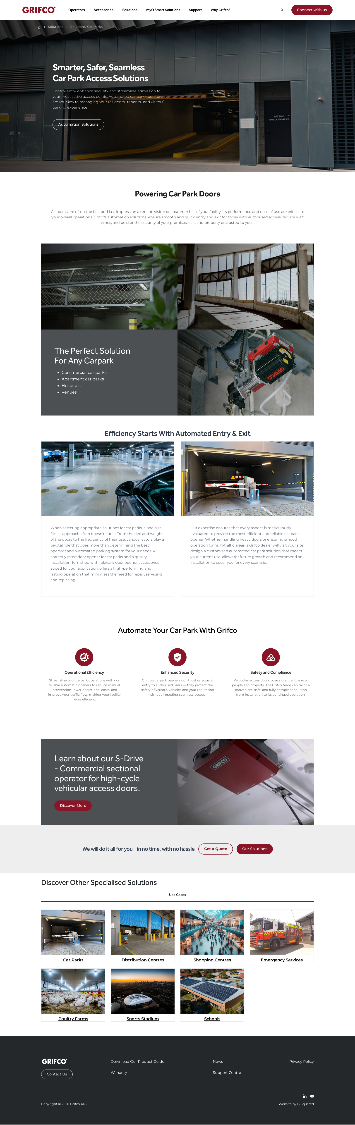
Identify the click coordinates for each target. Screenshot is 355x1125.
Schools (212, 1019)
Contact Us (57, 1074)
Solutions (55, 27)
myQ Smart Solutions (163, 10)
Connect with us (312, 10)
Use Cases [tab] (177, 895)
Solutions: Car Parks (86, 27)
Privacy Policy (301, 1062)
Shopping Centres (212, 960)
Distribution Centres (143, 960)
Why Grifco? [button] (220, 10)
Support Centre (227, 1073)
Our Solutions (254, 849)
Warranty (119, 1073)
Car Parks (73, 960)
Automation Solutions (78, 125)
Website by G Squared (296, 1104)
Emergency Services (282, 960)
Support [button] (195, 10)
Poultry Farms (73, 1019)
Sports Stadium (143, 1019)
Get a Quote (215, 849)
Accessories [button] (104, 10)
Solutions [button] (130, 10)
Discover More (73, 806)
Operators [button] (77, 10)
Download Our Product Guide (137, 1062)
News (218, 1062)
